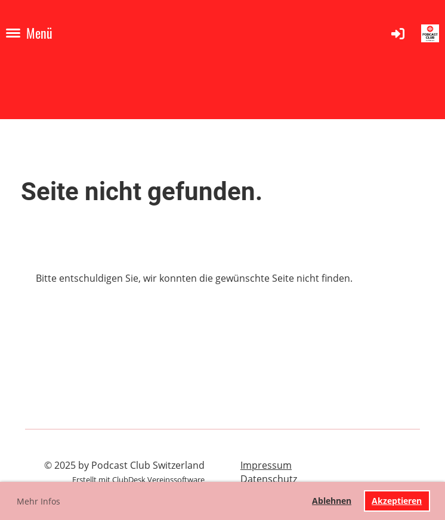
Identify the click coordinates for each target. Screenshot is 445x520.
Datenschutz (268, 478)
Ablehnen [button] (331, 500)
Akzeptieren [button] (397, 500)
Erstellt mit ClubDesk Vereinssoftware (138, 479)
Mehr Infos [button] (38, 501)
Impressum (266, 465)
